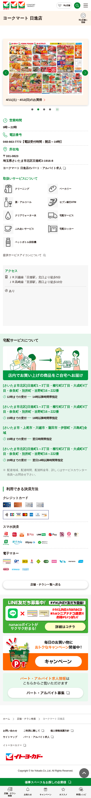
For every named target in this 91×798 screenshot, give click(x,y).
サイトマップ (10, 737)
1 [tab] (32, 109)
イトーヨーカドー (12, 745)
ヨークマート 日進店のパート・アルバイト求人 (32, 168)
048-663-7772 (12, 141)
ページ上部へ (84, 773)
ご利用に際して (31, 730)
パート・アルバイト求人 (36, 737)
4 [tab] (50, 109)
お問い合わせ (10, 730)
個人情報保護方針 (59, 730)
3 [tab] (44, 109)
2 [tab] (38, 109)
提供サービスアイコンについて (22, 255)
